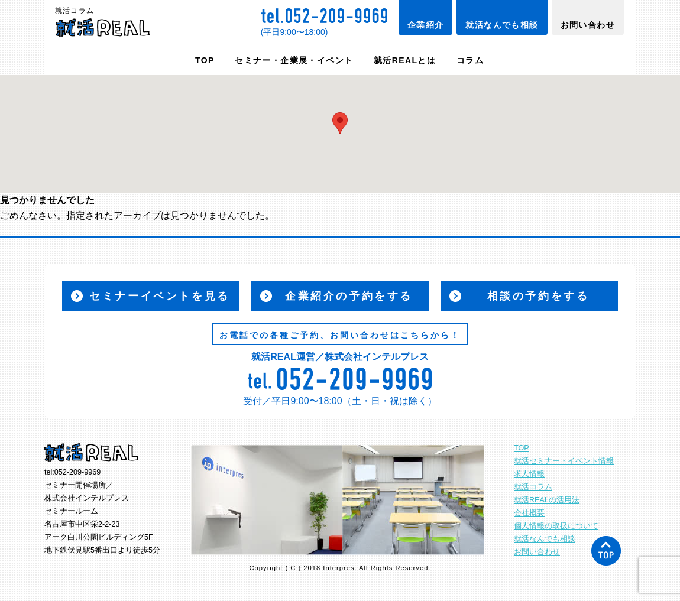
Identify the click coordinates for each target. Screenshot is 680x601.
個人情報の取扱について (556, 526)
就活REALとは (405, 60)
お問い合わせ (588, 25)
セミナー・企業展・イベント (294, 60)
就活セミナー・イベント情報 (564, 461)
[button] (340, 123)
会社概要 (529, 513)
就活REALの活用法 (546, 500)
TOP (205, 60)
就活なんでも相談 (501, 25)
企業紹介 (425, 25)
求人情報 (529, 474)
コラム (470, 60)
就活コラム (533, 487)
